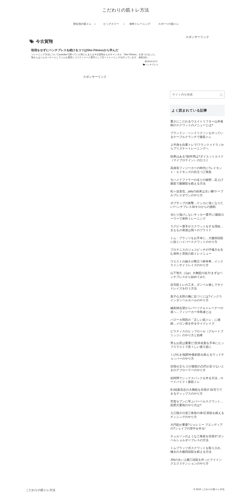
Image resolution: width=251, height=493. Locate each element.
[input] (197, 95)
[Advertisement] (95, 102)
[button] (222, 95)
